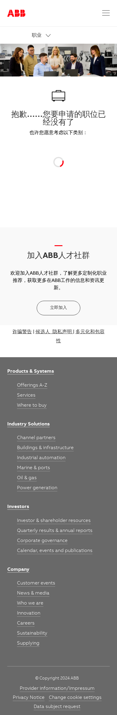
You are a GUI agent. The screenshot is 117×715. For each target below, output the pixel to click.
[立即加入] (58, 308)
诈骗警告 (22, 332)
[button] (106, 13)
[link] (71, 35)
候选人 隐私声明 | (54, 332)
